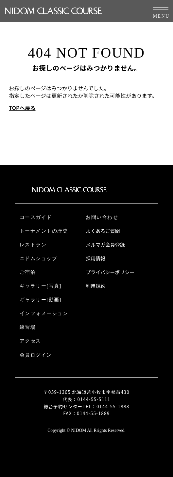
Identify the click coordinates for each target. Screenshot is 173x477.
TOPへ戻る (22, 108)
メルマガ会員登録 (105, 244)
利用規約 (95, 286)
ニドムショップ (38, 258)
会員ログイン (36, 355)
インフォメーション (44, 313)
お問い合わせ (102, 217)
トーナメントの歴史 (44, 231)
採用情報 (95, 258)
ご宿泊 (28, 272)
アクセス (30, 341)
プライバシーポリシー (110, 272)
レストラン (33, 244)
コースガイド (36, 217)
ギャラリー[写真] (40, 286)
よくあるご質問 (103, 231)
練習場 (28, 327)
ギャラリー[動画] (40, 299)
